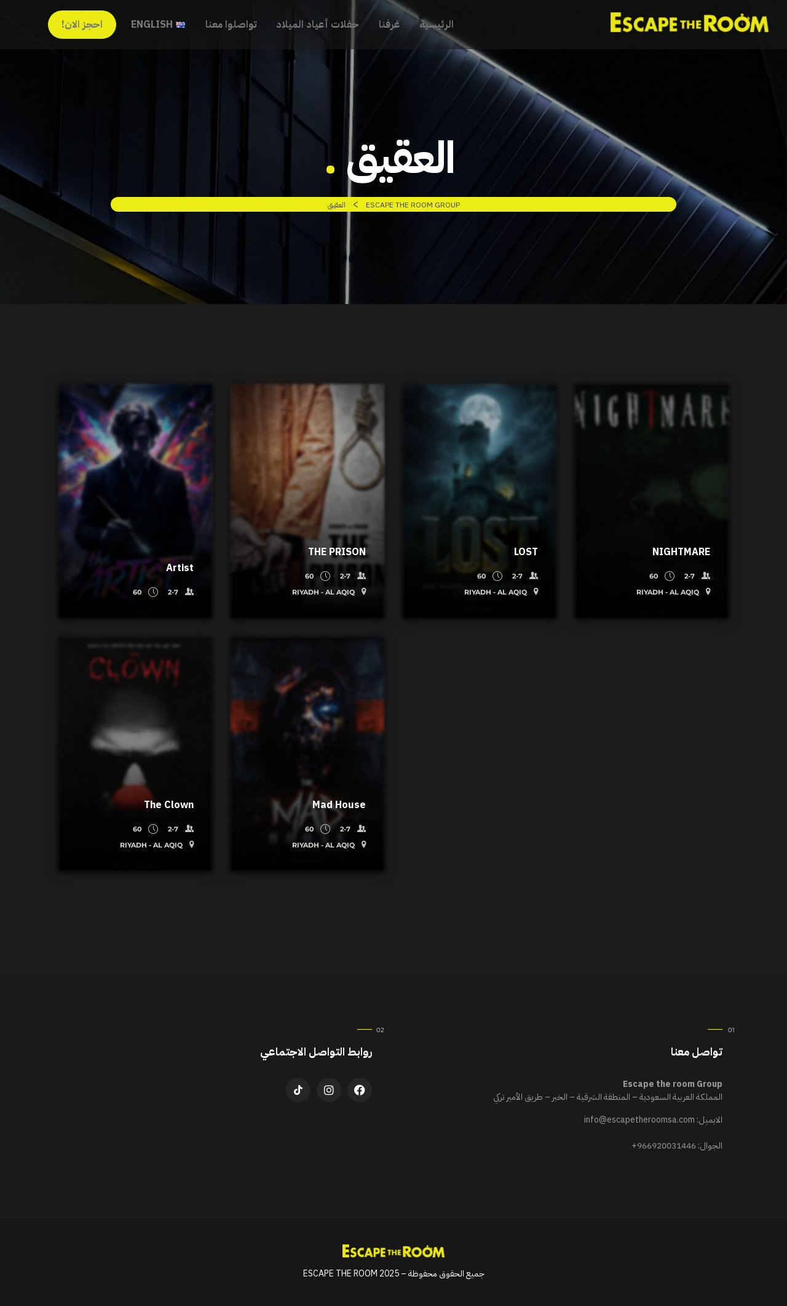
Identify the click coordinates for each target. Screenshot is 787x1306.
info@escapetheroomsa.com (639, 1119)
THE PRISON (337, 552)
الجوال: (676, 1145)
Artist (180, 568)
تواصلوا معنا (230, 24)
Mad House (339, 805)
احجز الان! (82, 24)
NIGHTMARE (681, 552)
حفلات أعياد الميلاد (317, 24)
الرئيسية (436, 24)
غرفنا (389, 24)
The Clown (169, 805)
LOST (526, 552)
